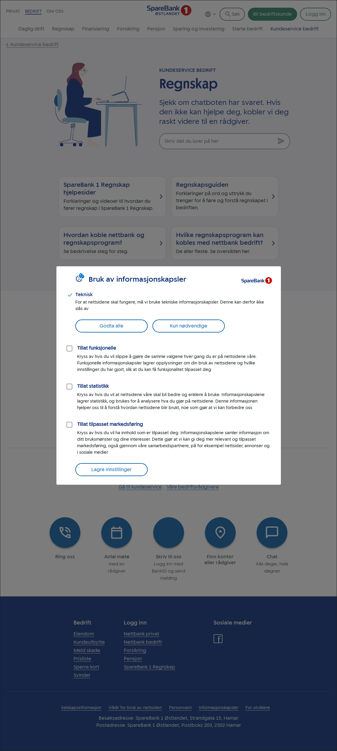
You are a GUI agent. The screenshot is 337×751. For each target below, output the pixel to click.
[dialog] (168, 375)
